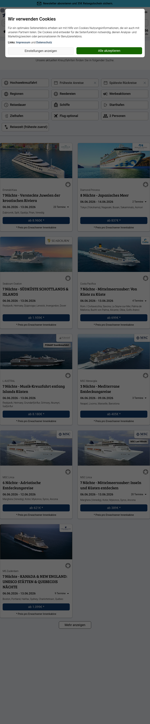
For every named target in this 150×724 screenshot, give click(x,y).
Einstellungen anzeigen (41, 51)
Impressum (23, 42)
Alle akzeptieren (109, 50)
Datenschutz (44, 42)
